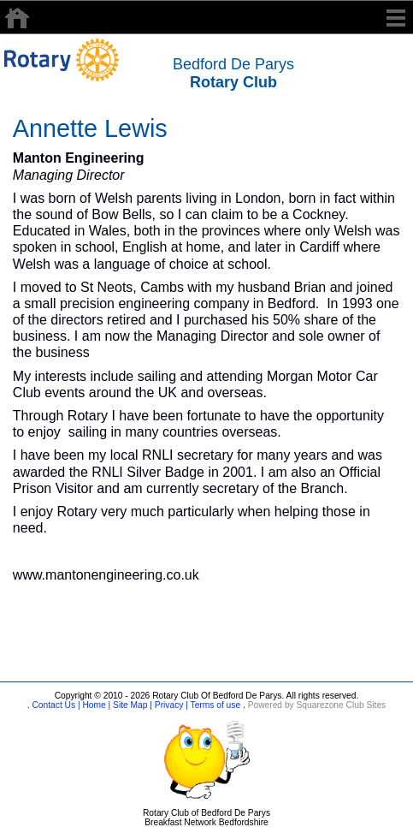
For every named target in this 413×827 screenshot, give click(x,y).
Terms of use (214, 705)
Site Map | (131, 705)
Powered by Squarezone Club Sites (317, 705)
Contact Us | (55, 705)
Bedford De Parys (233, 73)
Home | (95, 705)
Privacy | (170, 705)
